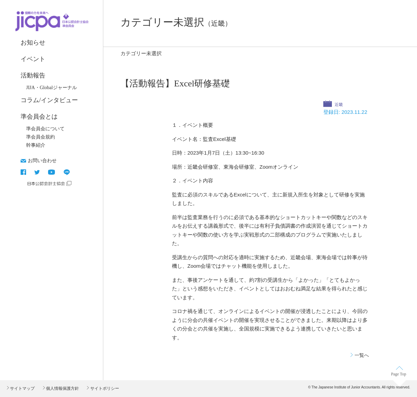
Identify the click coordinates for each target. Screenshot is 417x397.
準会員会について (45, 128)
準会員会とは (39, 116)
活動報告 (33, 75)
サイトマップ (22, 388)
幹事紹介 (35, 145)
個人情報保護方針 (62, 388)
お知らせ (33, 42)
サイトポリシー (104, 388)
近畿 (338, 104)
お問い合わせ (42, 160)
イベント (33, 59)
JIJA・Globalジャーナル (51, 87)
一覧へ (362, 355)
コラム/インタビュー (49, 100)
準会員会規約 (40, 137)
